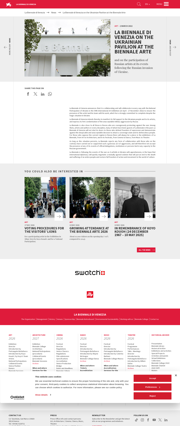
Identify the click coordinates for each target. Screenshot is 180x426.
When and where (16, 380)
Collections (156, 360)
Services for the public (16, 391)
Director (12, 346)
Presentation (157, 343)
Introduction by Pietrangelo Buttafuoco (18, 350)
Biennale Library (158, 346)
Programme (132, 346)
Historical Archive (159, 348)
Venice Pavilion (15, 366)
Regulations (61, 349)
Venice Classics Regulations (62, 352)
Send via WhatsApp (49, 94)
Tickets (12, 385)
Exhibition (12, 344)
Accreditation (15, 382)
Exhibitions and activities (161, 351)
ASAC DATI (156, 368)
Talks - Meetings (134, 351)
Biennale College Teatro (137, 366)
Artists (11, 358)
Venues (60, 319)
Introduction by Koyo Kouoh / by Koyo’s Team (18, 354)
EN (146, 4)
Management (42, 319)
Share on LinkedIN (42, 94)
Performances (133, 349)
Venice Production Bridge (63, 364)
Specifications (62, 358)
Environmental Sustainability (107, 319)
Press (34, 380)
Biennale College (141, 319)
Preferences (152, 410)
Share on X (35, 94)
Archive (12, 375)
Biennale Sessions (16, 371)
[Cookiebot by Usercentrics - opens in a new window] (17, 421)
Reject (153, 419)
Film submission (62, 356)
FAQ (10, 387)
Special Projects (158, 353)
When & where (158, 375)
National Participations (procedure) (41, 352)
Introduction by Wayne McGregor (89, 354)
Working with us (126, 319)
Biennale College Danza (89, 358)
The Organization (28, 319)
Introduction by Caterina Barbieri (113, 354)
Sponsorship (70, 319)
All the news (144, 250)
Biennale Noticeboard (85, 319)
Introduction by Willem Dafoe (137, 362)
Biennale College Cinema (63, 372)
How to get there (40, 375)
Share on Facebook (28, 94)
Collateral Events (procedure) (39, 357)
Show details (41, 418)
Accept (152, 401)
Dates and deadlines (64, 368)
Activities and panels (160, 356)
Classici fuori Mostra (64, 375)
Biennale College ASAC (161, 363)
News (154, 377)
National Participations (18, 361)
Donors (11, 368)
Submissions (14, 373)
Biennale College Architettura (39, 347)
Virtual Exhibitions (159, 358)
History (52, 319)
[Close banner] (176, 398)
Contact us (154, 319)
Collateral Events (15, 363)
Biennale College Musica (113, 358)
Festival (59, 344)
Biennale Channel (158, 365)
